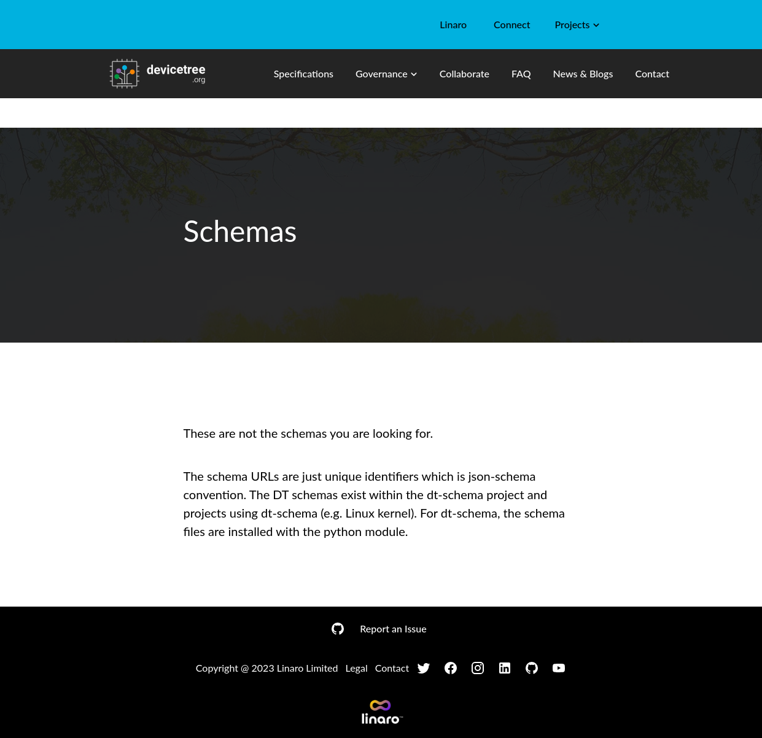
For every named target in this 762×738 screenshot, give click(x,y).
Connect (512, 24)
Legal (357, 668)
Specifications (303, 73)
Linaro (453, 24)
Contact (652, 73)
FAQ (521, 73)
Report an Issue (393, 628)
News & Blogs (583, 73)
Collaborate (464, 73)
